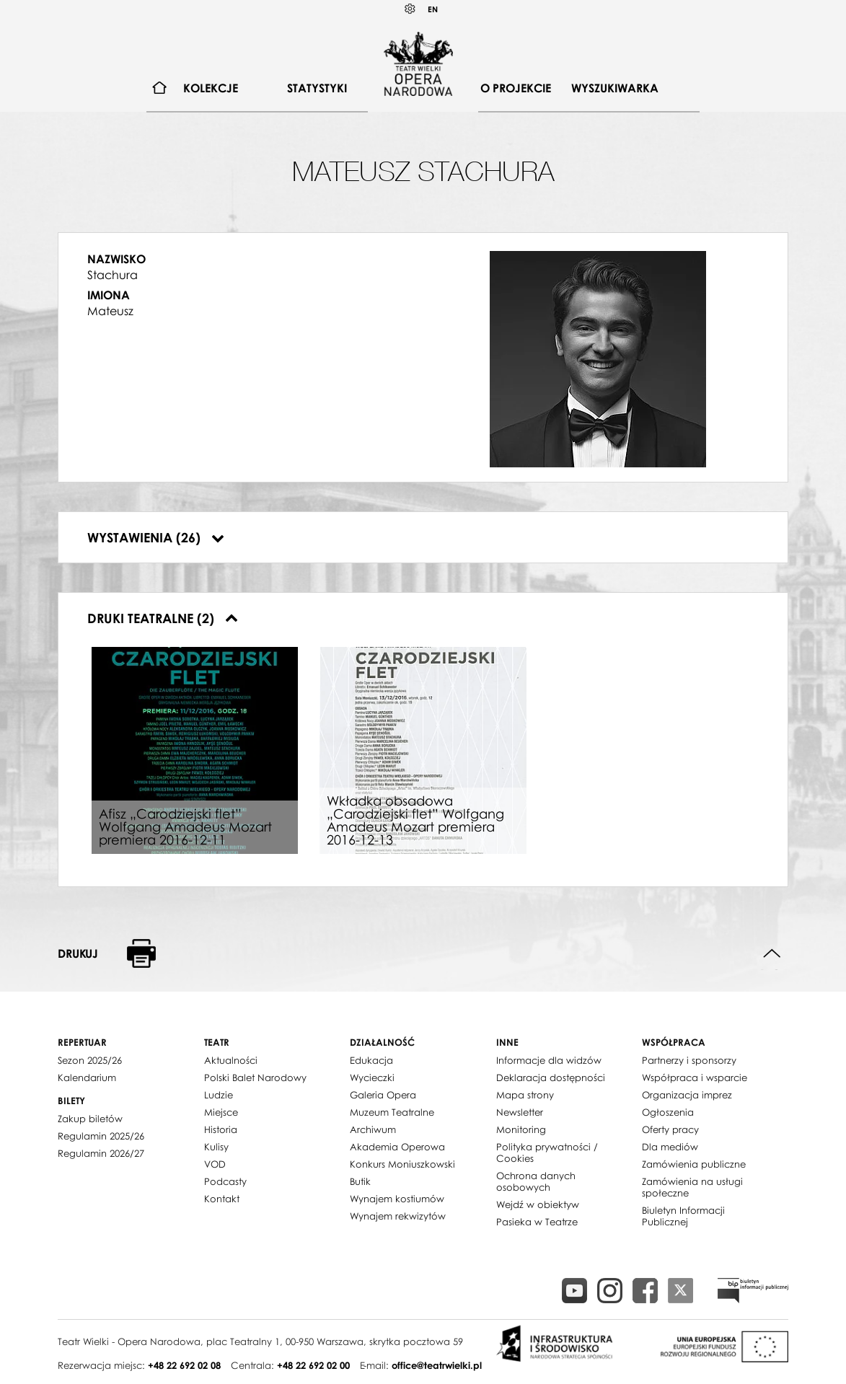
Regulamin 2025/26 (101, 1136)
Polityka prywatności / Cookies (547, 1152)
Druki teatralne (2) (162, 618)
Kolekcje (210, 88)
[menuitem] (159, 88)
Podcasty (225, 1181)
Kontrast (410, 9)
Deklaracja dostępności (550, 1077)
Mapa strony (525, 1095)
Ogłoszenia (668, 1112)
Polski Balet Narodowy (255, 1077)
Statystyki (317, 88)
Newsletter (519, 1112)
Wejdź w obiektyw (537, 1204)
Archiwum (373, 1129)
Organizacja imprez (687, 1095)
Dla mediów (670, 1146)
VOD (215, 1164)
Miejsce (221, 1112)
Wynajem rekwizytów (398, 1216)
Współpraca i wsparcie (694, 1077)
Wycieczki (372, 1077)
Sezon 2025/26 (90, 1060)
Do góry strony (772, 954)
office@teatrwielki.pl (437, 1365)
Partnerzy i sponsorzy (689, 1060)
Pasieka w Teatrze (537, 1221)
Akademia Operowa (397, 1146)
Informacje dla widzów (549, 1060)
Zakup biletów (90, 1118)
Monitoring (521, 1129)
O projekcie (515, 88)
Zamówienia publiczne (694, 1164)
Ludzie (218, 1095)
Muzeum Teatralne (392, 1112)
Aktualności (230, 1060)
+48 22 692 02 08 (184, 1365)
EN (433, 9)
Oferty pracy (670, 1129)
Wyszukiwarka (614, 88)
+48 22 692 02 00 (313, 1365)
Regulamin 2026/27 (101, 1153)
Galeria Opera (383, 1095)
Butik (360, 1181)
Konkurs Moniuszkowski (402, 1164)
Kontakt (221, 1198)
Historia (220, 1129)
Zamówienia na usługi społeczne (692, 1187)
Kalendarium (87, 1077)
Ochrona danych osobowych (536, 1181)
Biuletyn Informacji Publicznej (683, 1215)
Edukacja (371, 1060)
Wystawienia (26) (155, 537)
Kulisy (216, 1146)
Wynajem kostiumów (397, 1198)
